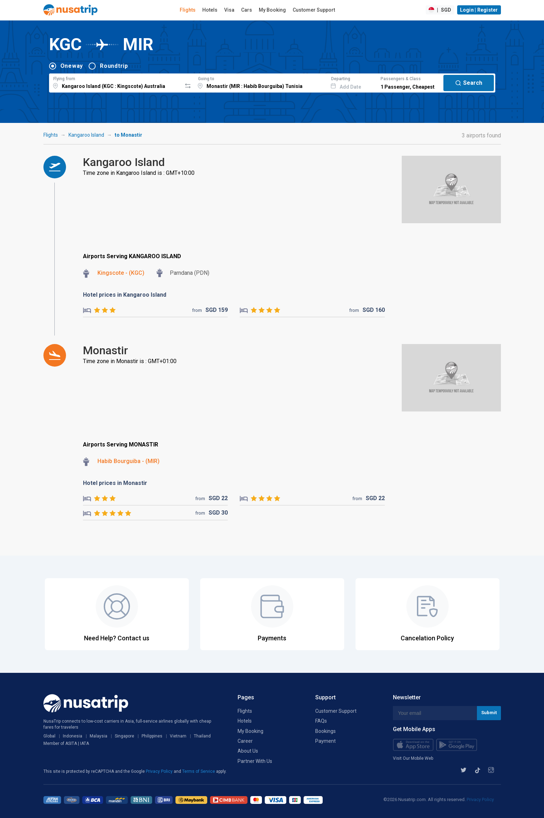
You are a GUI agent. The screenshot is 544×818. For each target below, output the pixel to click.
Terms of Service (199, 771)
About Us (248, 751)
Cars (246, 10)
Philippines (152, 736)
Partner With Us (255, 761)
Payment (325, 741)
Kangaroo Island (86, 135)
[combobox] (115, 81)
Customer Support (314, 10)
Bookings (325, 731)
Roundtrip (114, 66)
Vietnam (178, 736)
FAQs (321, 721)
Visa (229, 10)
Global (49, 736)
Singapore (124, 736)
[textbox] (115, 81)
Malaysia (98, 736)
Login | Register (479, 10)
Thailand (202, 736)
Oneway (71, 66)
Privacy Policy (160, 771)
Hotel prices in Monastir (115, 483)
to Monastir (128, 135)
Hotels (209, 10)
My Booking (272, 10)
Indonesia (72, 736)
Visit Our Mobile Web (413, 758)
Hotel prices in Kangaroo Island (124, 294)
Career (245, 741)
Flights (188, 10)
